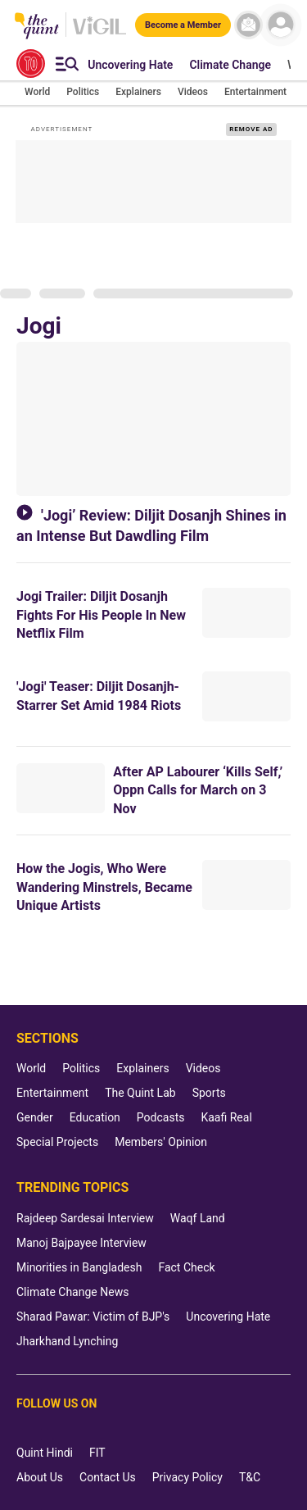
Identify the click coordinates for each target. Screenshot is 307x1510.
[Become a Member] (183, 24)
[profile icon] (280, 25)
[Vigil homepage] (99, 33)
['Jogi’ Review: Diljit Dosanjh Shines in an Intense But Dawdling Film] (153, 419)
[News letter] (248, 25)
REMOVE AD (251, 129)
